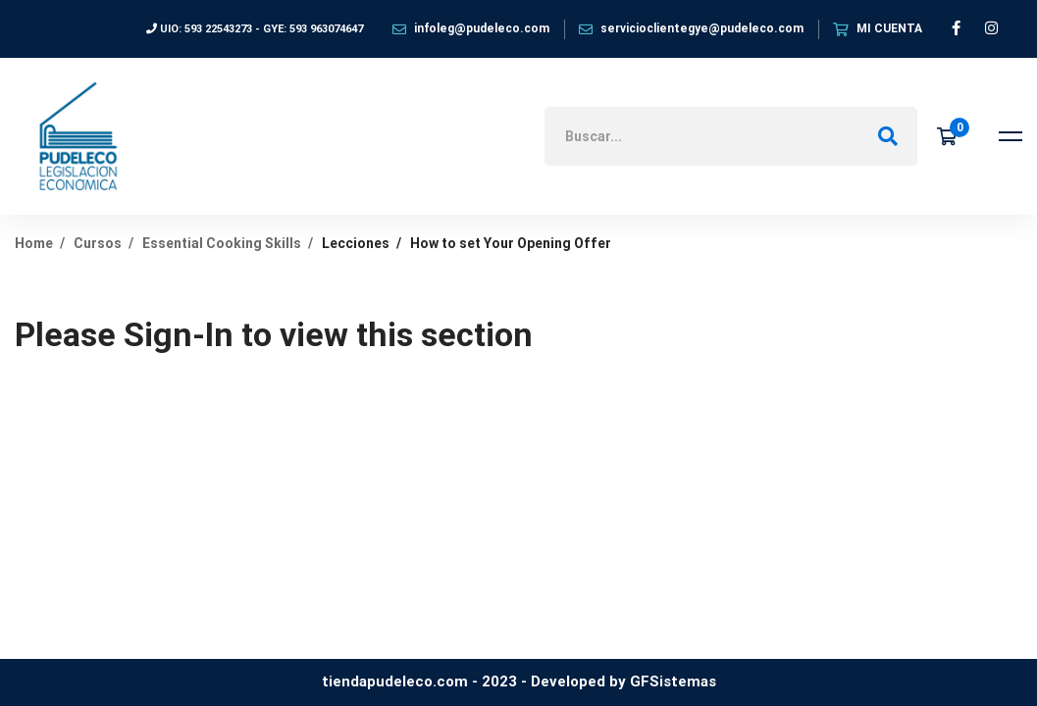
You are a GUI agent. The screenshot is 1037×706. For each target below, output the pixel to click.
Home (34, 243)
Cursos (98, 243)
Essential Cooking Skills (221, 243)
